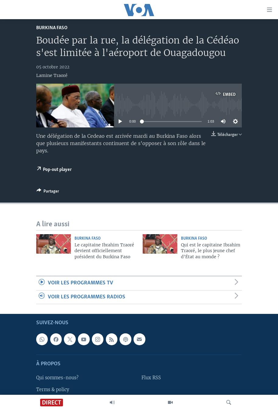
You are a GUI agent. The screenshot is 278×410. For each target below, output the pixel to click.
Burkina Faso (52, 27)
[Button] (47, 192)
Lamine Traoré (52, 75)
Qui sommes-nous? (57, 377)
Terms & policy (52, 389)
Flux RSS (151, 377)
